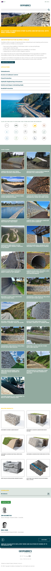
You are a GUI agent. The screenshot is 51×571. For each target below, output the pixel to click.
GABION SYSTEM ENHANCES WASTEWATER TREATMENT (9, 221)
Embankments (5, 71)
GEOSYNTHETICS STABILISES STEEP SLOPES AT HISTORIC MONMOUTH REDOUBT (37, 372)
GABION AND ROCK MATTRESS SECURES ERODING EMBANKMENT (11, 172)
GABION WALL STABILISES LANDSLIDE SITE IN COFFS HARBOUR (38, 221)
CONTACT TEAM (6, 502)
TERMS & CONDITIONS (7, 563)
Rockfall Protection (7, 88)
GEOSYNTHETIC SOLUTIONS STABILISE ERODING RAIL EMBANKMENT (38, 172)
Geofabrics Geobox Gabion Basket (10, 430)
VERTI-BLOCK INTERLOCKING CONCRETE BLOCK (12, 478)
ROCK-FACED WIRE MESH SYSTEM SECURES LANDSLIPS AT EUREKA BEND (38, 322)
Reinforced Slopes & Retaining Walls (12, 85)
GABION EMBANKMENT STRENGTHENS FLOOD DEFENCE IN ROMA (12, 196)
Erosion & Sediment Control (9, 74)
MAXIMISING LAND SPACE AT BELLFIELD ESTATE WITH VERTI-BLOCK (38, 297)
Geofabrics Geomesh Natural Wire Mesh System (11, 454)
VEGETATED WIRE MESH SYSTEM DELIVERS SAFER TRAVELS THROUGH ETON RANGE (12, 246)
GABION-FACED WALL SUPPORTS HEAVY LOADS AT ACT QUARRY (11, 271)
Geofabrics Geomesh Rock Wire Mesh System (38, 454)
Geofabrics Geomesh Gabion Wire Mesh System (37, 430)
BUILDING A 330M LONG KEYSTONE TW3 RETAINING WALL (11, 297)
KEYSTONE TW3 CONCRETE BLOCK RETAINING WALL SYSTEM (37, 479)
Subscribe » (44, 539)
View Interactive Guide (8, 62)
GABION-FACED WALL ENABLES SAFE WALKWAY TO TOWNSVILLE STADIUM (38, 246)
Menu (47, 1)
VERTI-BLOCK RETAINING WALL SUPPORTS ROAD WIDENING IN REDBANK (10, 372)
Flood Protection (6, 78)
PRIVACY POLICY (18, 563)
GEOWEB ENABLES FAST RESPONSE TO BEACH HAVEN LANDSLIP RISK (12, 397)
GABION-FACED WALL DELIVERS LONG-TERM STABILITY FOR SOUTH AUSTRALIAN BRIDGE (38, 272)
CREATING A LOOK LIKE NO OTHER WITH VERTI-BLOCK (37, 346)
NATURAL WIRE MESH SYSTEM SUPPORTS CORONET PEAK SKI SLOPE (12, 322)
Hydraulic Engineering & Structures (11, 81)
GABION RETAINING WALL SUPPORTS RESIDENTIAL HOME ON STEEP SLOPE (38, 196)
